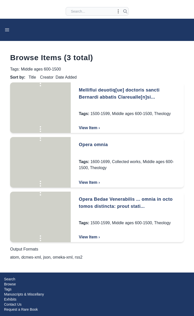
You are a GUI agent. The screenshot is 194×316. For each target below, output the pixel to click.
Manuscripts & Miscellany (24, 294)
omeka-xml (62, 257)
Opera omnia (93, 144)
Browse (10, 284)
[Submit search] (125, 11)
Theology (162, 113)
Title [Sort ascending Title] (32, 77)
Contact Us (12, 304)
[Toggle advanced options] (118, 11)
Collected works (126, 162)
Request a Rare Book (21, 309)
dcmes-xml (31, 257)
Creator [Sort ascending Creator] (47, 77)
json (47, 257)
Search (9, 279)
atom (14, 257)
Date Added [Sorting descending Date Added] (66, 77)
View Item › (89, 128)
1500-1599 (100, 113)
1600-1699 (100, 162)
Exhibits (10, 299)
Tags (8, 289)
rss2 (78, 257)
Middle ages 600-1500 (132, 113)
